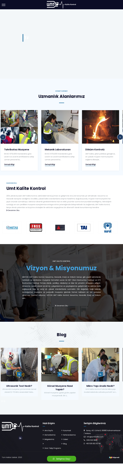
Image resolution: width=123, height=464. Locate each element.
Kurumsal (67, 430)
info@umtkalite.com (94, 437)
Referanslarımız (69, 435)
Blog (65, 444)
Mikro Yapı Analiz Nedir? (97, 386)
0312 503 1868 (90, 440)
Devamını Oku (12, 210)
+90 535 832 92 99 (92, 443)
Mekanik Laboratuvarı (55, 149)
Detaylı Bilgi (7, 164)
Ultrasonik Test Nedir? (17, 386)
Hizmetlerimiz (50, 435)
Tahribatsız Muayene (14, 149)
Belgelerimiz (49, 439)
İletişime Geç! (61, 458)
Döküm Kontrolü (91, 149)
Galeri (65, 439)
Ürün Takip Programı (53, 448)
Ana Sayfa (49, 430)
